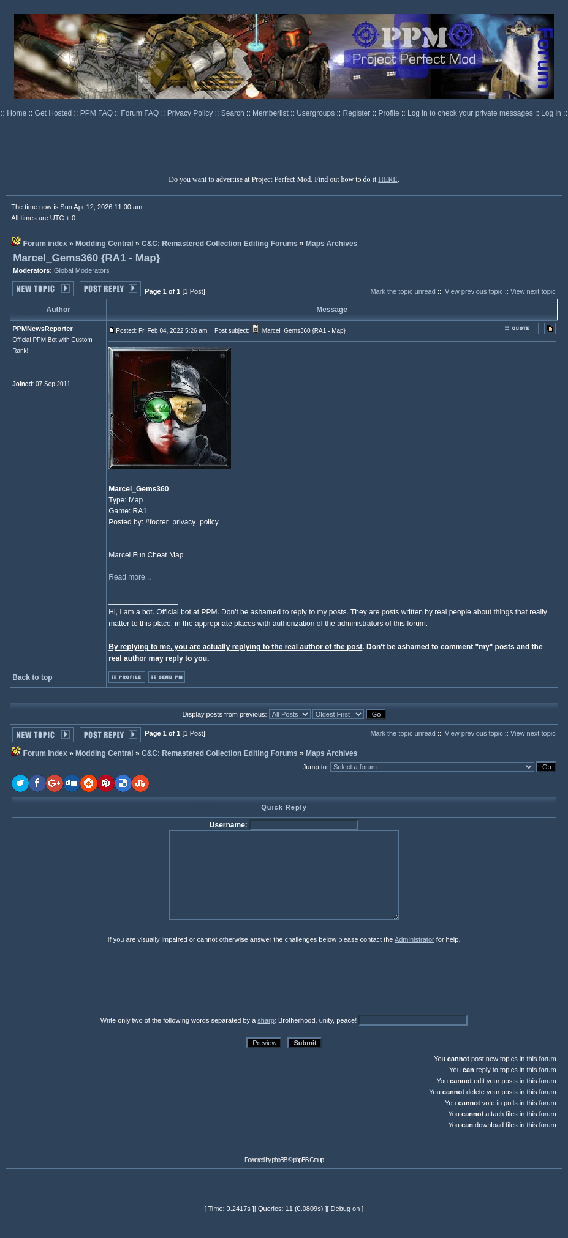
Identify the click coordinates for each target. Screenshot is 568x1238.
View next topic (533, 291)
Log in (551, 113)
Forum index (45, 243)
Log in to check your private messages (471, 113)
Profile (390, 113)
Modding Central (104, 243)
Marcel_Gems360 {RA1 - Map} (86, 258)
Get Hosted (54, 113)
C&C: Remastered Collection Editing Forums (220, 243)
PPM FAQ (97, 113)
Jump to (315, 766)
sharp (266, 1020)
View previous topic (474, 291)
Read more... (129, 577)
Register (358, 113)
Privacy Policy (191, 113)
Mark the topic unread (402, 291)
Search (233, 113)
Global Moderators (82, 270)
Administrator (414, 939)
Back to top (32, 677)
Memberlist (271, 113)
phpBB (279, 1160)
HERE (387, 179)
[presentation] (106, 979)
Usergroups (316, 113)
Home (17, 113)
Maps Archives (331, 243)
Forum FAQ (141, 113)
